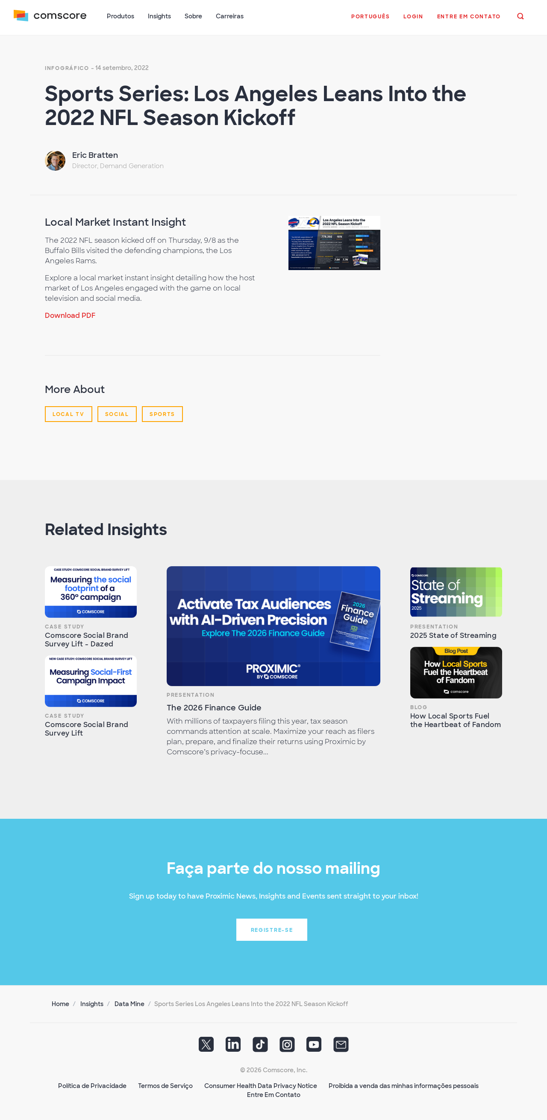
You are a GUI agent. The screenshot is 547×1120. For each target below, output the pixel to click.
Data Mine (129, 1004)
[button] (370, 21)
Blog (419, 707)
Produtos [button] (120, 16)
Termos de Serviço (165, 1086)
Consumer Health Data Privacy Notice (260, 1086)
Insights (91, 1004)
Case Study (65, 626)
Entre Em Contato (273, 1095)
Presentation (191, 695)
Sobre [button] (193, 16)
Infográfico (67, 68)
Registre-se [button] (272, 930)
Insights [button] (159, 16)
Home (60, 1004)
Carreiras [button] (230, 16)
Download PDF (70, 315)
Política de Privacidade (92, 1086)
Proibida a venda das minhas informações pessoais (404, 1086)
